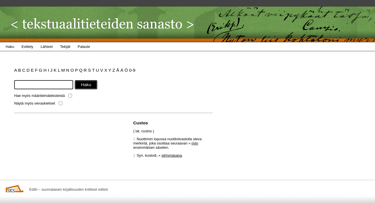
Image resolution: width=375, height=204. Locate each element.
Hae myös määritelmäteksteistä (39, 96)
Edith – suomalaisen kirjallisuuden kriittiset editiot (68, 189)
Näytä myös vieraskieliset (34, 103)
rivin (195, 143)
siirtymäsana (172, 155)
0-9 (132, 70)
